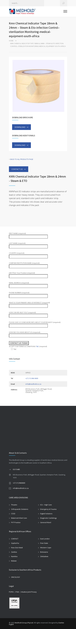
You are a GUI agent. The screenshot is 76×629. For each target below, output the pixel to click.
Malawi (14, 561)
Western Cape (45, 547)
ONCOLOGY (15, 577)
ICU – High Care (46, 505)
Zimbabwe (44, 556)
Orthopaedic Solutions (19, 509)
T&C (37, 346)
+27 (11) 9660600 (19, 483)
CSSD (13, 513)
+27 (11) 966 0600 (31, 378)
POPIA (11, 592)
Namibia (14, 556)
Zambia (14, 552)
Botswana (44, 552)
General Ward (45, 522)
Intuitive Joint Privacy (29, 592)
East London (45, 539)
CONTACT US (17, 169)
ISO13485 (16, 469)
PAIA (17, 592)
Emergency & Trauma (48, 509)
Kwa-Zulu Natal (17, 547)
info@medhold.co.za (33, 384)
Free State (44, 543)
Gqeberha (15, 543)
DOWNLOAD (20, 127)
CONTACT (14, 539)
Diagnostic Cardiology (48, 518)
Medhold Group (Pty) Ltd (24, 623)
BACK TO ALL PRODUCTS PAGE (21, 159)
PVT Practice (15, 522)
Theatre (14, 505)
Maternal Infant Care (19, 518)
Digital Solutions (46, 513)
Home (11, 41)
